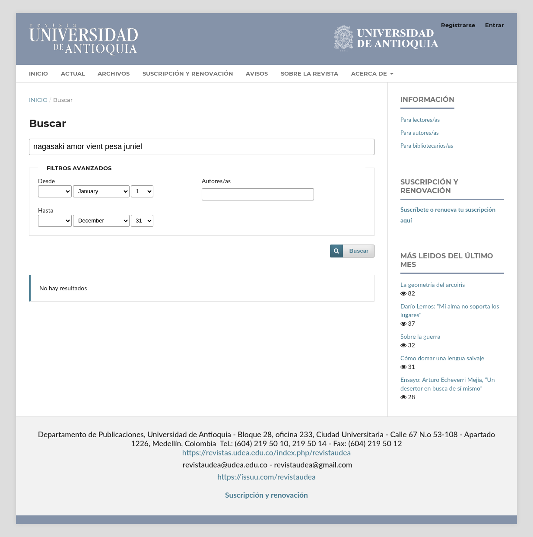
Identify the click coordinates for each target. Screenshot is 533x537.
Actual (73, 73)
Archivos (114, 73)
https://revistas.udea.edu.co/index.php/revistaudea (266, 452)
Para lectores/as (420, 119)
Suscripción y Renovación (188, 73)
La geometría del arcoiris (432, 284)
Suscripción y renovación (266, 494)
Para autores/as (419, 132)
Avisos (257, 73)
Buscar (358, 251)
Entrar (494, 25)
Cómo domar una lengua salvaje (442, 358)
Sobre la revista (309, 73)
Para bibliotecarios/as (426, 145)
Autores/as (216, 180)
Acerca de (370, 73)
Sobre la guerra (420, 336)
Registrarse (458, 25)
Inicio (38, 73)
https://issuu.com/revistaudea (266, 476)
